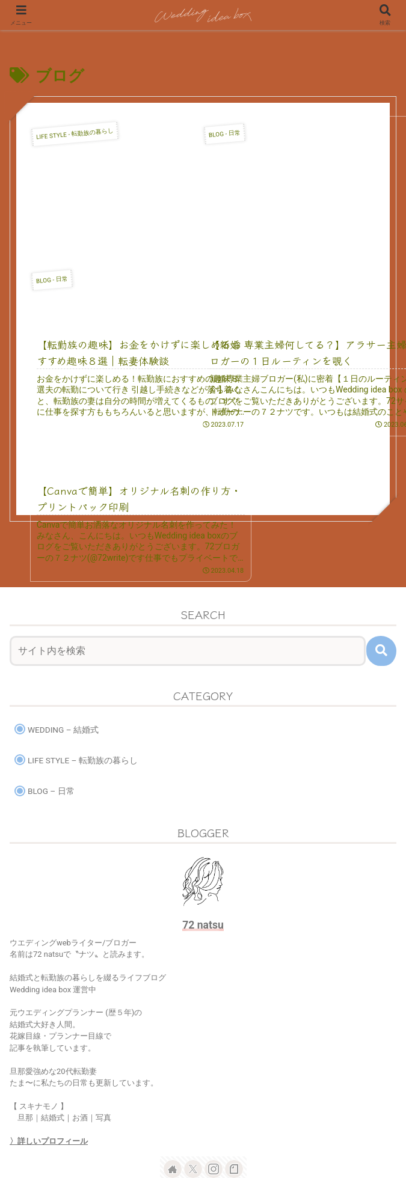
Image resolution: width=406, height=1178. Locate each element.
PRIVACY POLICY (203, 1139)
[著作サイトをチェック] (172, 1058)
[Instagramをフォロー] (213, 1058)
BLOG (203, 1121)
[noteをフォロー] (234, 1058)
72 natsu (203, 814)
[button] (381, 540)
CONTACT (335, 1121)
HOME (71, 1121)
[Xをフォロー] (193, 1058)
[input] (188, 540)
